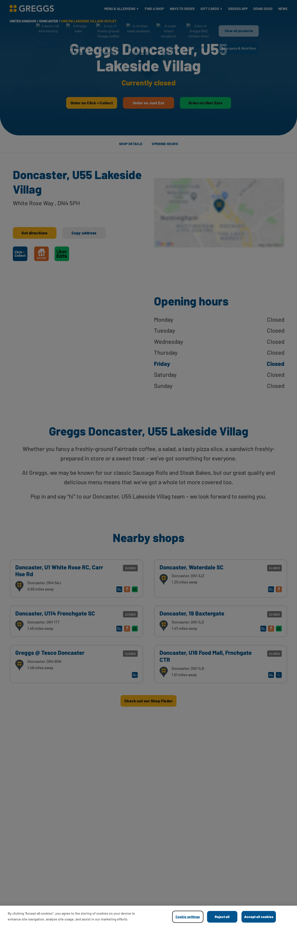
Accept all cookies (258, 917)
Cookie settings (188, 917)
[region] (148, 916)
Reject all (222, 917)
